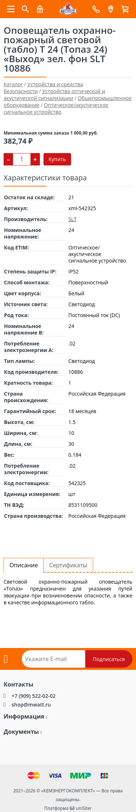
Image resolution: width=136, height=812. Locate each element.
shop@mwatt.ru (31, 704)
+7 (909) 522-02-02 (33, 695)
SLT (73, 219)
